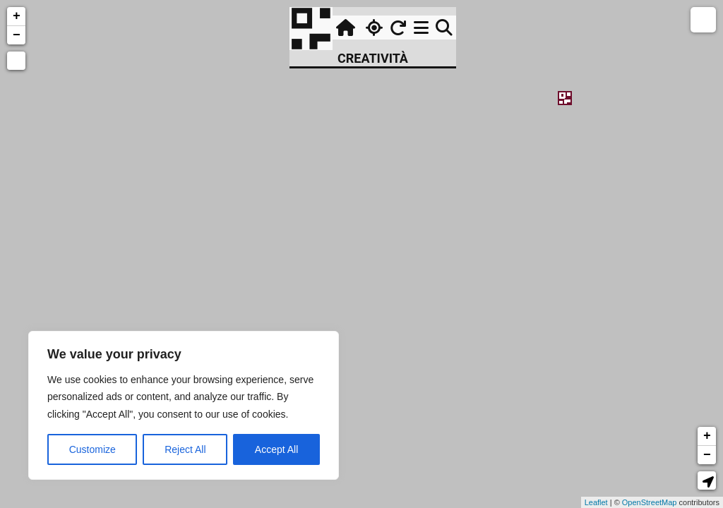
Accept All (276, 449)
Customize (92, 449)
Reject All (185, 449)
